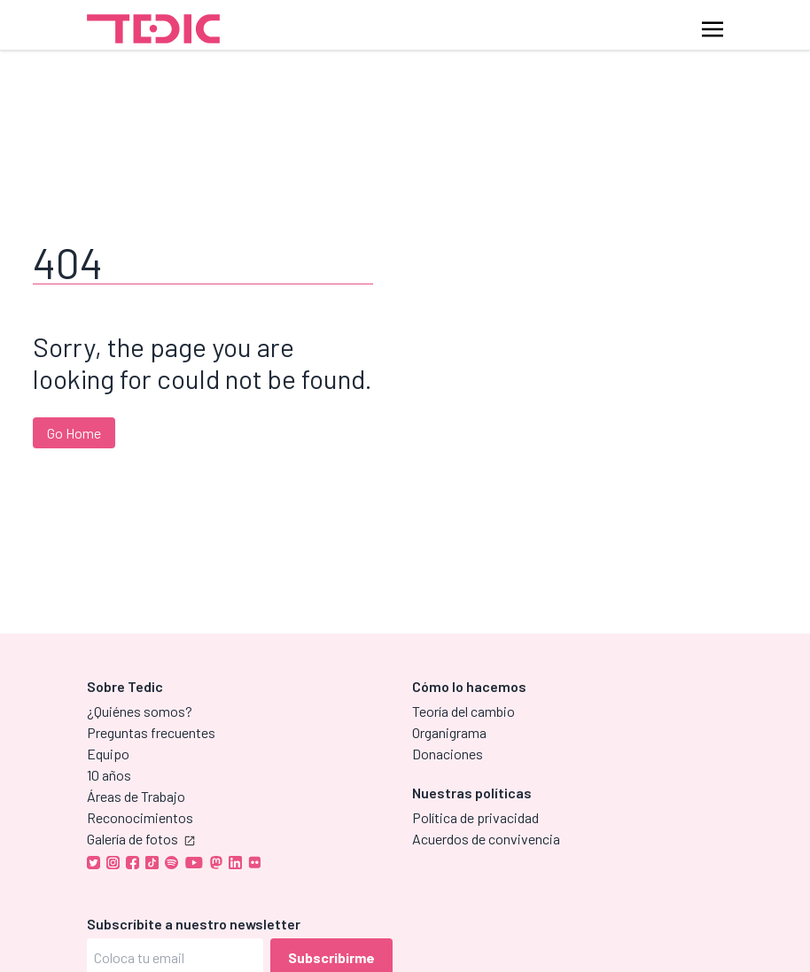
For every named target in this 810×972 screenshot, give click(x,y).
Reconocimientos (140, 817)
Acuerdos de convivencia (486, 838)
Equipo (108, 753)
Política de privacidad (475, 817)
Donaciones (447, 753)
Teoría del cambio (463, 711)
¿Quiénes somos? (139, 711)
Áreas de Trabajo (136, 796)
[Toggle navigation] (712, 27)
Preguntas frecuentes (151, 732)
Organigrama (449, 732)
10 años (109, 774)
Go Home (74, 432)
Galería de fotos (141, 838)
